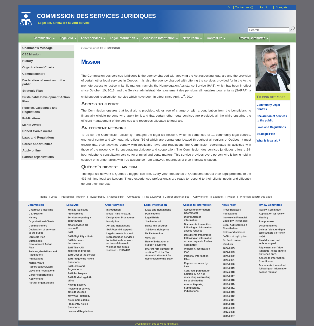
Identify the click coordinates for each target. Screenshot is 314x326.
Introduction (114, 209)
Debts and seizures (156, 225)
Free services (75, 213)
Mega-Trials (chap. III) (119, 213)
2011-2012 (229, 296)
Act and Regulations (118, 225)
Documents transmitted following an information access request (198, 227)
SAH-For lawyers (77, 273)
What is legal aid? (268, 140)
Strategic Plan (266, 134)
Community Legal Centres (268, 107)
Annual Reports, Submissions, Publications (193, 288)
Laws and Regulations (271, 127)
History (33, 217)
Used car (150, 237)
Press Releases (232, 209)
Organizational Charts (41, 221)
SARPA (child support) (120, 229)
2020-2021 (229, 260)
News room (229, 204)
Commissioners (38, 225)
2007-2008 (229, 312)
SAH (70, 232)
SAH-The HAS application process (79, 249)
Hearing (263, 217)
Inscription (113, 221)
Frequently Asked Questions (78, 305)
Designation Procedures (121, 217)
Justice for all (153, 221)
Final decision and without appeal (269, 242)
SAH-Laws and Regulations (76, 268)
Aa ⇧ (264, 7)
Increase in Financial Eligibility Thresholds (235, 219)
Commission (36, 204)
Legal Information (155, 204)
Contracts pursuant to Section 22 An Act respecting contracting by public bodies (197, 275)
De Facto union (154, 233)
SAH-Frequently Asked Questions (81, 260)
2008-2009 (229, 308)
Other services (114, 204)
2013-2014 (229, 288)
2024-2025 (229, 248)
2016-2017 (229, 276)
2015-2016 (229, 280)
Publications (36, 258)
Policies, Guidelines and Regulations (43, 253)
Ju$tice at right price (157, 229)
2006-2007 (229, 316)
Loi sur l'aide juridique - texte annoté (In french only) (273, 233)
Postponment (267, 221)
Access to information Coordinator (197, 211)
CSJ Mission (36, 213)
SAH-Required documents (76, 242)
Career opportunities (41, 274)
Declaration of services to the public (272, 118)
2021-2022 (229, 256)
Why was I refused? (79, 295)
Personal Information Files (196, 257)
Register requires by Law (196, 265)
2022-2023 (229, 252)
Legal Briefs (152, 217)
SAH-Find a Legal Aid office (80, 279)
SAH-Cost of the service (82, 254)
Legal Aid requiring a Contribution (235, 226)
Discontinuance (268, 225)
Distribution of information (192, 218)
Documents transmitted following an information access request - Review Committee (198, 239)
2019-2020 (229, 264)
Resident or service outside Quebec (79, 290)
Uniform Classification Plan (197, 250)
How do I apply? (77, 284)
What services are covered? (78, 226)
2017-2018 (229, 272)
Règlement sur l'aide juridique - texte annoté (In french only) (272, 251)
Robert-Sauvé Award (41, 266)
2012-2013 (229, 292)
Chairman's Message (41, 209)
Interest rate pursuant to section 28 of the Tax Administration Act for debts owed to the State (159, 254)
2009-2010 (229, 304)
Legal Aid (73, 204)
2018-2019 (229, 268)
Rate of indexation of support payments (157, 243)
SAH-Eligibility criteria (80, 236)
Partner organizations (41, 282)
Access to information (197, 204)
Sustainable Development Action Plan (40, 244)
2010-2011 (229, 300)
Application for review (272, 213)
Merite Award (36, 262)
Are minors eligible (79, 300)
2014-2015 (229, 284)
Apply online (36, 278)
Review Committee (270, 204)
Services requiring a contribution (79, 219)
